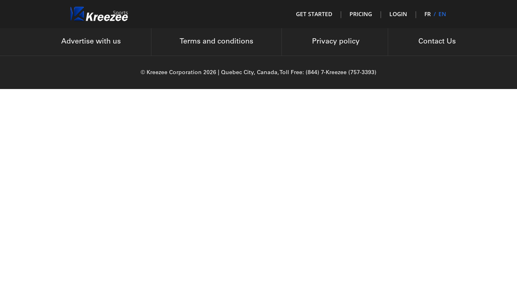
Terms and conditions (216, 42)
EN (442, 14)
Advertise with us (91, 42)
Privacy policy (336, 42)
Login (398, 14)
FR (427, 14)
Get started (314, 14)
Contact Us (437, 42)
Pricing (360, 14)
